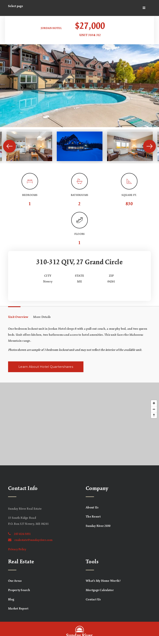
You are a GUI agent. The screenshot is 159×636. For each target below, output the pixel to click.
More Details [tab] (42, 317)
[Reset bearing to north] (154, 415)
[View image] (29, 146)
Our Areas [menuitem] (15, 581)
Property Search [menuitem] (19, 590)
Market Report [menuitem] (18, 608)
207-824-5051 (19, 534)
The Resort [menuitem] (93, 516)
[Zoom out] (154, 409)
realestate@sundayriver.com (30, 540)
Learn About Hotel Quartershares (45, 367)
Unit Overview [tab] (18, 317)
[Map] (79, 424)
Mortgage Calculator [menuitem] (100, 590)
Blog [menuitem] (11, 599)
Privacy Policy (17, 549)
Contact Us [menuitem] (93, 599)
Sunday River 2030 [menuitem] (98, 526)
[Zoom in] (154, 403)
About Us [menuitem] (92, 507)
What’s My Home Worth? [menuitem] (103, 581)
